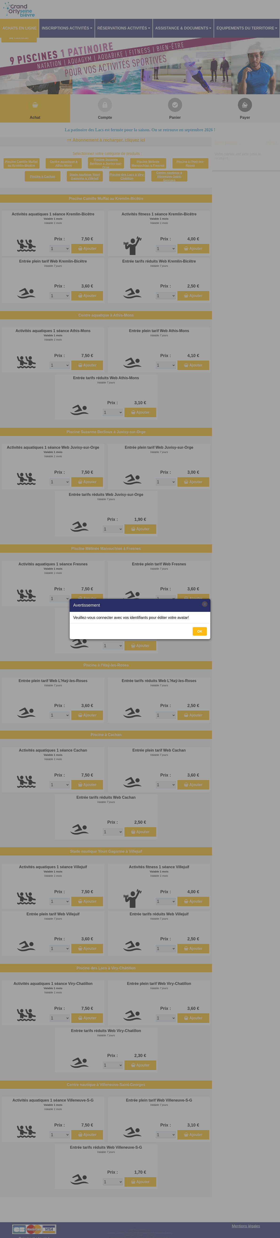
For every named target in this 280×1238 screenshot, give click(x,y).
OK (199, 631)
